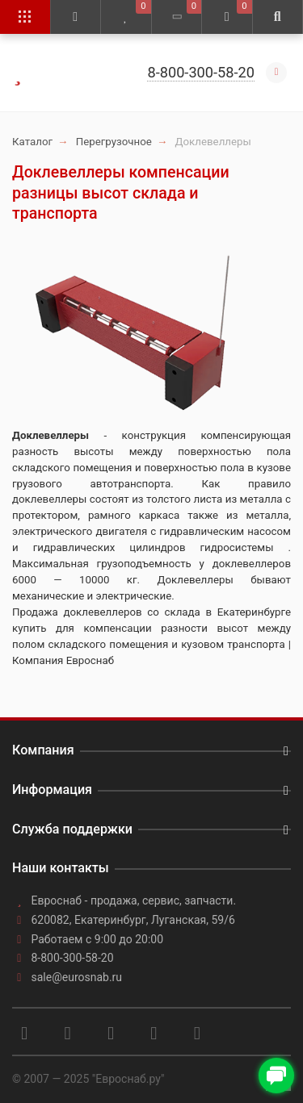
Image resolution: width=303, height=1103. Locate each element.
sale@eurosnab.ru (77, 977)
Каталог (32, 142)
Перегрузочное (114, 142)
